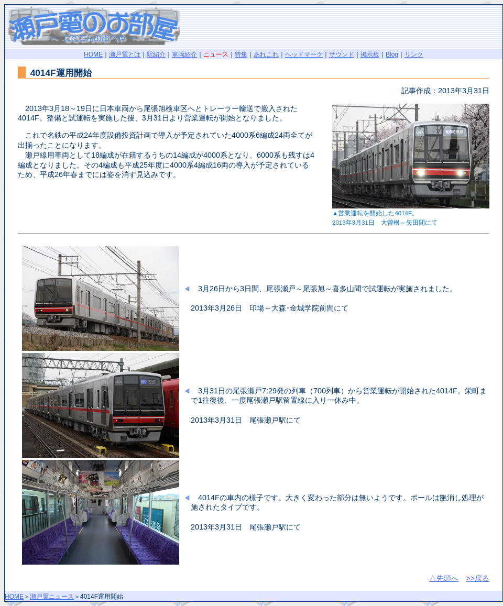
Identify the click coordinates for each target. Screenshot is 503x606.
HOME (93, 54)
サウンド (341, 54)
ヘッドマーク (304, 54)
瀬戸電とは (124, 54)
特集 (241, 54)
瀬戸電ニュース (52, 596)
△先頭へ (443, 578)
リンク (413, 54)
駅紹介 (156, 54)
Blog (392, 54)
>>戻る (477, 578)
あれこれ (266, 54)
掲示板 (369, 54)
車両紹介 (184, 54)
